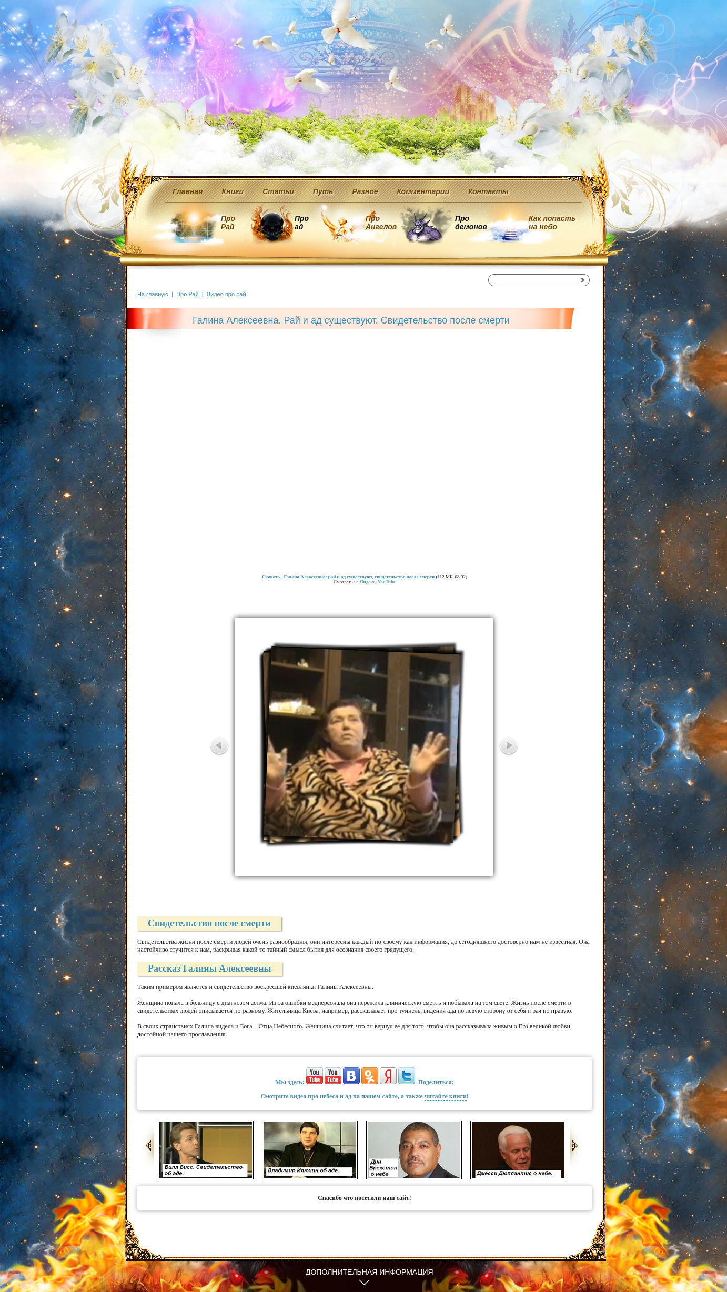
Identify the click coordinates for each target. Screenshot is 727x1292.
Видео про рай (226, 294)
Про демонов (471, 222)
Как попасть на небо (552, 222)
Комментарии (423, 191)
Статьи (278, 191)
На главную (152, 294)
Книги (233, 191)
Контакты (488, 191)
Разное (365, 191)
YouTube (387, 581)
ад (348, 1096)
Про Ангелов (381, 222)
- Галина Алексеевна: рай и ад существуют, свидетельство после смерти (348, 576)
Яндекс (367, 581)
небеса (329, 1096)
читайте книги (446, 1096)
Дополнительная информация (369, 1272)
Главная (188, 191)
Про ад (301, 222)
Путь (323, 191)
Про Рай (228, 222)
